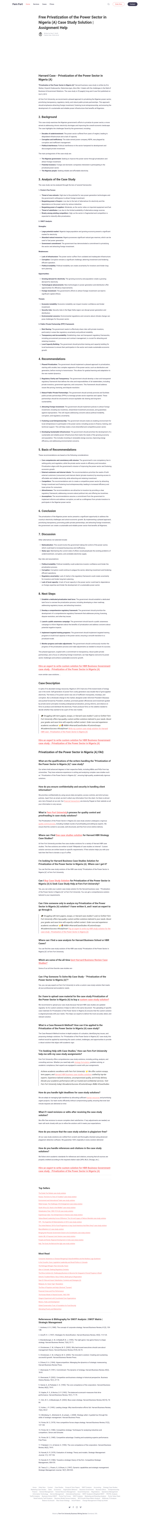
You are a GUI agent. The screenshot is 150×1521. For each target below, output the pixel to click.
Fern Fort (17, 4)
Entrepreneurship (113, 1489)
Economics (57, 1489)
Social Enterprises (83, 1492)
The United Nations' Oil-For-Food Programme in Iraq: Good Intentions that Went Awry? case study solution (73, 1225)
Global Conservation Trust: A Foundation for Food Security (57, 1305)
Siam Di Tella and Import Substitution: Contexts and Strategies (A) (60, 1280)
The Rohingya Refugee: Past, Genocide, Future (53, 1266)
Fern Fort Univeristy (57, 812)
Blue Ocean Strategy (62, 1500)
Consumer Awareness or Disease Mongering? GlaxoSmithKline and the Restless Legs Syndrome (70, 1259)
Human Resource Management (65, 1492)
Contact (132, 4)
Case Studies (59, 1487)
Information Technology (40, 1494)
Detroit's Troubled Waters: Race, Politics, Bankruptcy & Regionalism (60, 1277)
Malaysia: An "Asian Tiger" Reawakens (51, 1284)
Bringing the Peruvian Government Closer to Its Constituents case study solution (64, 1233)
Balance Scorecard (48, 1500)
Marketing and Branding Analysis (95, 1496)
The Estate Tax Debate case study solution (52, 1193)
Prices (52, 4)
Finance (34, 1492)
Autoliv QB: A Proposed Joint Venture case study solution (57, 1236)
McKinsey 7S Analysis (109, 1498)
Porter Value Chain (114, 1496)
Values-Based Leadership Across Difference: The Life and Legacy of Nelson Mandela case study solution (72, 1218)
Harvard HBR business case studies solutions (73, 1074)
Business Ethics (101, 1489)
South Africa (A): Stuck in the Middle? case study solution (57, 1207)
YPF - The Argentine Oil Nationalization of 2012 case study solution (60, 1222)
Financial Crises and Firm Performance (51, 1291)
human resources (93, 1098)
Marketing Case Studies (38, 1489)
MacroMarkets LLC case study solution (51, 1229)
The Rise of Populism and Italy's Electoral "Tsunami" (55, 1287)
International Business (73, 1494)
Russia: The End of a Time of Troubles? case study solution (58, 1197)
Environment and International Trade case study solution (57, 1200)
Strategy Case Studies (110, 1487)
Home (28, 4)
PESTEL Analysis (111, 1494)
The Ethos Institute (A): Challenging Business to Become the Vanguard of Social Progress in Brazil (70, 1273)
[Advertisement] (75, 55)
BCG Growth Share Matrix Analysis (89, 1498)
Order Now (118, 4)
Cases (44, 4)
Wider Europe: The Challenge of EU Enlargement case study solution (60, 1204)
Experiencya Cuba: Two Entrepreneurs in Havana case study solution (61, 1215)
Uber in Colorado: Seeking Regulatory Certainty (54, 1269)
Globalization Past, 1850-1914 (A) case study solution (56, 1211)
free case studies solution (69, 835)
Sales (50, 1489)
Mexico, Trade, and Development (49, 1302)
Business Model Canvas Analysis (65, 1498)
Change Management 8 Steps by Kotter (95, 1500)
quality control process (47, 824)
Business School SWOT (49, 1496)
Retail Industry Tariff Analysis (43, 1498)
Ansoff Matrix (76, 1500)
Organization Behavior (70, 1489)
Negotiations (95, 1492)
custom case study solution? (94, 999)
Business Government (86, 1489)
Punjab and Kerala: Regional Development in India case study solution (61, 1240)
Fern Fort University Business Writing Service (72, 1513)
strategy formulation (81, 1062)
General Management (46, 1492)
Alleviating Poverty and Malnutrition (50, 1309)
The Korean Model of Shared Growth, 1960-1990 (54, 1294)
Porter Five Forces (65, 1496)
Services (36, 4)
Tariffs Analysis (35, 1496)
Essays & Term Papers (72, 1487)
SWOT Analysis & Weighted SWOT (93, 1494)
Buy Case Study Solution (57, 880)
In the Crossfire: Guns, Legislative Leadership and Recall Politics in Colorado (63, 1262)
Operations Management (110, 1492)
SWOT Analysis (87, 1487)
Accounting (97, 1487)
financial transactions (72, 801)
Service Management (57, 1494)
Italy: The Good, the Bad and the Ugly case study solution (57, 1243)
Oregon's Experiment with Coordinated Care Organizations (57, 1298)
